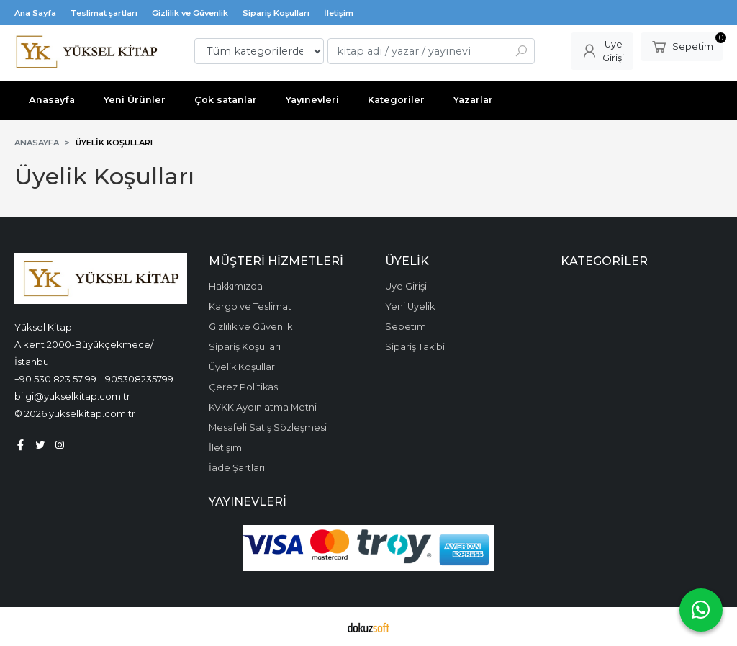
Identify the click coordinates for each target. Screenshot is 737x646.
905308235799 (139, 379)
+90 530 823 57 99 (55, 379)
